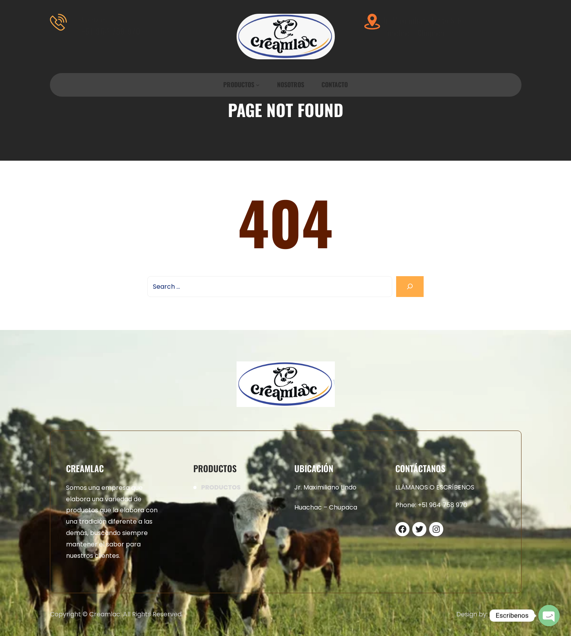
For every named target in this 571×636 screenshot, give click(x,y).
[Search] (410, 286)
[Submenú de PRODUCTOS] (258, 85)
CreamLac (505, 614)
